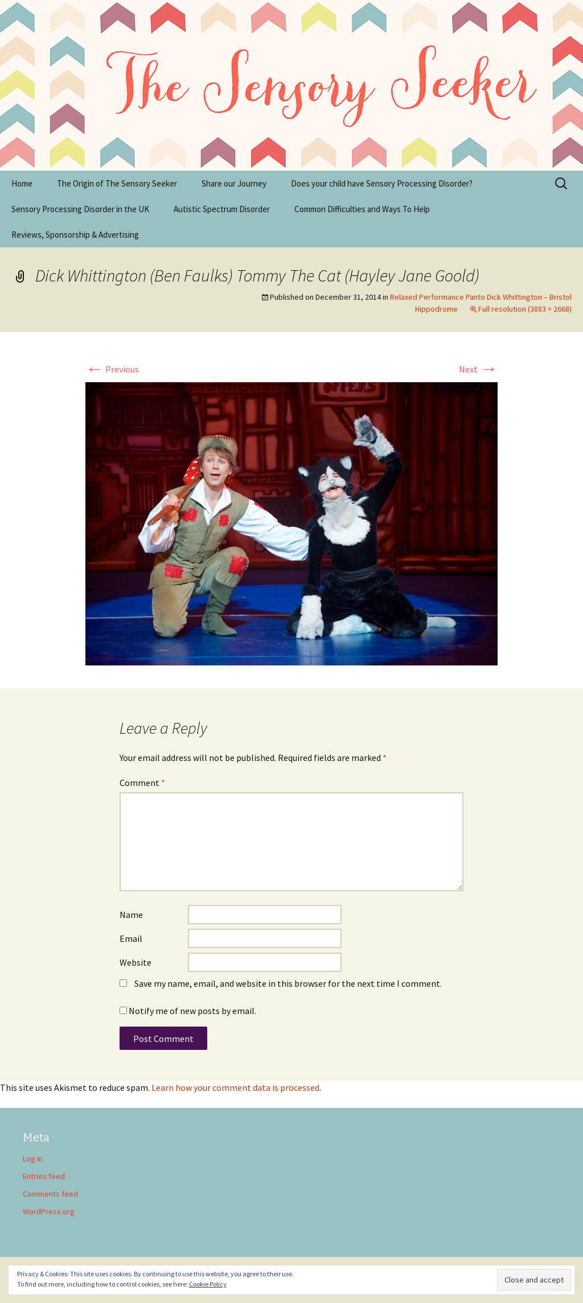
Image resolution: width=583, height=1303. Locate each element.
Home (21, 183)
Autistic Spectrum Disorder (222, 209)
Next (478, 369)
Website (135, 962)
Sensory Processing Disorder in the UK (80, 209)
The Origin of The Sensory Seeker (117, 183)
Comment (142, 782)
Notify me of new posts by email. (192, 1010)
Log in (33, 1158)
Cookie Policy (208, 1284)
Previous (112, 369)
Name (131, 914)
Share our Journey (234, 183)
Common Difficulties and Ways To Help (362, 209)
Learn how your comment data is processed (235, 1087)
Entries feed (44, 1176)
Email (131, 938)
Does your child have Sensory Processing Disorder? (382, 183)
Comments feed (50, 1194)
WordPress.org (49, 1211)
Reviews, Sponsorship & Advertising (75, 234)
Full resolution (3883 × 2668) (525, 309)
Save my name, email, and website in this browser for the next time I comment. (288, 983)
